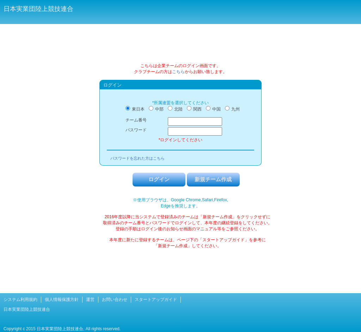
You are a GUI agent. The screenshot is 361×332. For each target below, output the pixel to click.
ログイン (159, 179)
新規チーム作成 (213, 179)
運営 (90, 299)
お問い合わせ (114, 299)
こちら (178, 71)
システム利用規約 (20, 299)
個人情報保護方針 (62, 299)
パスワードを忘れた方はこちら (137, 158)
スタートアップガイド (156, 299)
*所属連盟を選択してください (180, 102)
